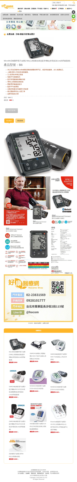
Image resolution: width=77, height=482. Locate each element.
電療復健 (35, 14)
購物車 (53, 8)
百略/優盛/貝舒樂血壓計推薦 (59, 5)
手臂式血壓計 (71, 5)
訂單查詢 (61, 8)
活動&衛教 (27, 8)
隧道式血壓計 (38, 323)
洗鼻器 (47, 473)
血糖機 (27, 473)
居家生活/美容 (64, 14)
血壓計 (22, 473)
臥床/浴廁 (20, 14)
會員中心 (68, 8)
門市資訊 (40, 8)
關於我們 (20, 8)
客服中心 (46, 8)
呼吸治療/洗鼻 (44, 14)
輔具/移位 (28, 14)
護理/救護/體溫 (7, 18)
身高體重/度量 (54, 14)
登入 (20, 11)
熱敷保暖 (13, 14)
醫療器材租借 (18, 18)
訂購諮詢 (33, 8)
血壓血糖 (5, 14)
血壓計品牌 (46, 323)
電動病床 (33, 473)
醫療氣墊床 (40, 473)
